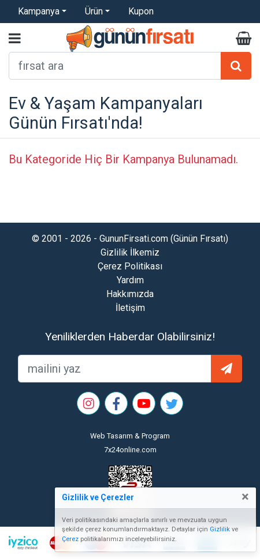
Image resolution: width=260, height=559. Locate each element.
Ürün (94, 11)
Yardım (130, 280)
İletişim (130, 307)
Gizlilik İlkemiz (130, 252)
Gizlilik (220, 529)
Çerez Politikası (130, 266)
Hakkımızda (130, 293)
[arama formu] (115, 66)
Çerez (70, 539)
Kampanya (39, 11)
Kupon (141, 11)
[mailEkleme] (114, 368)
